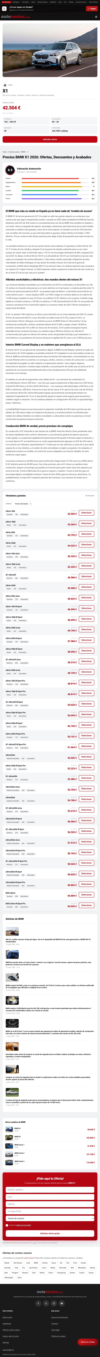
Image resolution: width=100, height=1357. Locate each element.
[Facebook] (38, 1303)
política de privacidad (23, 1225)
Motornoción (7, 1317)
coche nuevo (29, 1258)
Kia (23, 1268)
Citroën (45, 1263)
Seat (33, 1273)
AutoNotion (7, 1324)
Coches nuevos (14, 152)
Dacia (54, 1263)
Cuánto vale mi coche (11, 1336)
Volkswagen (8, 1278)
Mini (72, 1268)
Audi (28, 1263)
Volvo (19, 1278)
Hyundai (7, 1268)
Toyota (91, 1273)
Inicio (5, 152)
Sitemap (6, 1343)
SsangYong (61, 1273)
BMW (23, 152)
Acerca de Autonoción (59, 1317)
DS (61, 1263)
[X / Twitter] (46, 1303)
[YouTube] (62, 1303)
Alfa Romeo (18, 1263)
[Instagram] (54, 1303)
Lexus (44, 1268)
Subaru (72, 1273)
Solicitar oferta (50, 139)
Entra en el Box (88, 1342)
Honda (83, 1263)
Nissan (92, 1268)
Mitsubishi (82, 1268)
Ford (75, 1263)
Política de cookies (58, 1336)
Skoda (42, 1273)
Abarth (6, 1263)
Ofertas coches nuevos (11, 1330)
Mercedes (63, 1268)
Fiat (67, 1263)
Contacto (54, 1324)
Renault (25, 1273)
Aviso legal (55, 1330)
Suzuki (81, 1273)
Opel (6, 1273)
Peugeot (15, 1273)
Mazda (52, 1268)
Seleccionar (86, 513)
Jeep (16, 1268)
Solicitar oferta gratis (50, 1233)
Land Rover (33, 1268)
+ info (34, 1243)
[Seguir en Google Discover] (50, 8)
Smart (50, 1273)
